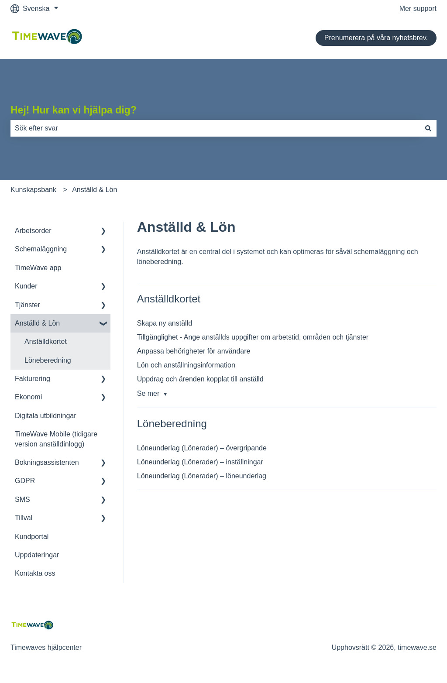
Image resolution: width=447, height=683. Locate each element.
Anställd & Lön (94, 189)
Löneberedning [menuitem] (47, 360)
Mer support (418, 8)
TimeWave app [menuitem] (38, 267)
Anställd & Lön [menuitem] (37, 323)
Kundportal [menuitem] (31, 536)
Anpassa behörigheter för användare (194, 351)
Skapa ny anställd (164, 323)
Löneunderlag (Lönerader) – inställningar (200, 462)
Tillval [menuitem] (23, 518)
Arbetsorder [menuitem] (33, 230)
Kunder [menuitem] (26, 286)
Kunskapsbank (33, 189)
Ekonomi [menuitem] (28, 397)
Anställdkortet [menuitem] (45, 341)
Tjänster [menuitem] (27, 305)
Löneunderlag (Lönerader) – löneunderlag (201, 476)
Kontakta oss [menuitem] (35, 573)
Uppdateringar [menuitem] (37, 555)
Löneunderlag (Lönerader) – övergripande (202, 448)
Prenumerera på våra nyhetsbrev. (376, 37)
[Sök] (428, 128)
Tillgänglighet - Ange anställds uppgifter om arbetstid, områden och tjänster (252, 337)
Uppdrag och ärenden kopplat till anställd (200, 379)
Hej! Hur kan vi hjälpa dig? (73, 110)
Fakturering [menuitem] (32, 378)
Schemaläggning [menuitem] (41, 249)
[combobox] (215, 128)
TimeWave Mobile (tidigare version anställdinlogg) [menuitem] (56, 438)
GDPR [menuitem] (25, 480)
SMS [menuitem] (22, 499)
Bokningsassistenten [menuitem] (47, 462)
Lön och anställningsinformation (186, 365)
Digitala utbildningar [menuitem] (45, 415)
